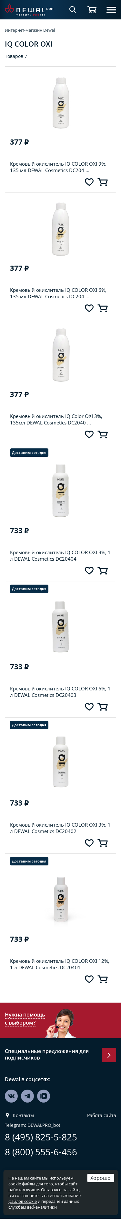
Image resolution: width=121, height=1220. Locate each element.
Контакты (23, 1115)
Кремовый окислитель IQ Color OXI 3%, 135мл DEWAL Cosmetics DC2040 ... (56, 419)
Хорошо (100, 1178)
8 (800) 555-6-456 (41, 1152)
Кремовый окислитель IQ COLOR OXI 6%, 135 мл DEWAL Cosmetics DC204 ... (58, 293)
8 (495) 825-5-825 (41, 1137)
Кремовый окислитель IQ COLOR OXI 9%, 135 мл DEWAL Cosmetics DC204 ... (58, 166)
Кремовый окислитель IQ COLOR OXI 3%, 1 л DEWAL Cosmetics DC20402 (60, 827)
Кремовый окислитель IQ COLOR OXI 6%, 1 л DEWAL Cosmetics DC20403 (60, 691)
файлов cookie (22, 1201)
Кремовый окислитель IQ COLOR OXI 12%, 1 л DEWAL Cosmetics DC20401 (59, 964)
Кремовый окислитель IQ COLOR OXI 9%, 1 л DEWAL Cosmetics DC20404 (60, 555)
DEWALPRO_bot (43, 1125)
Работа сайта (101, 1115)
